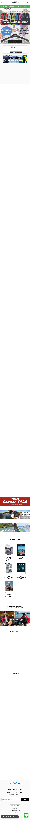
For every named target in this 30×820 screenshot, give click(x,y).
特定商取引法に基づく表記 (15, 810)
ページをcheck (15, 42)
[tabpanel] (15, 26)
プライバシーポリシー (15, 808)
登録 (25, 799)
